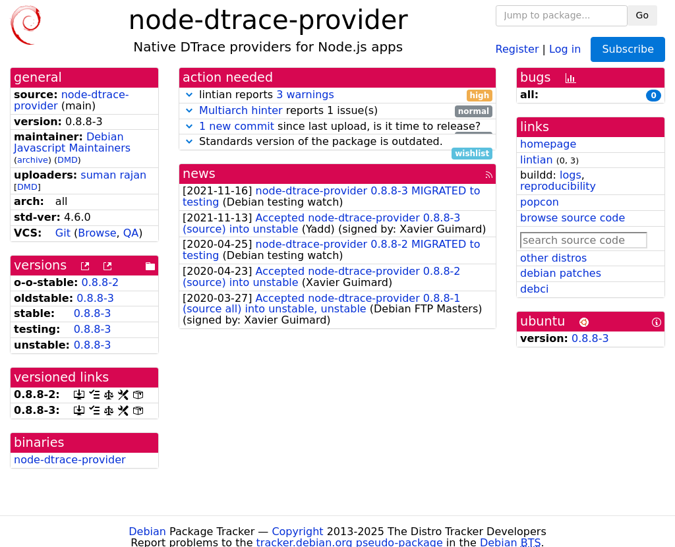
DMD (67, 160)
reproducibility (558, 186)
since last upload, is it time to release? (337, 126)
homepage (548, 144)
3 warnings (305, 94)
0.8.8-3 (95, 298)
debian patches (560, 273)
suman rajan (113, 175)
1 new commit (236, 126)
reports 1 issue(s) (337, 111)
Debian (147, 531)
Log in (565, 48)
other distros (553, 258)
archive (32, 160)
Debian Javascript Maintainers (72, 142)
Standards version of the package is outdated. (337, 142)
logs (570, 175)
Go (642, 15)
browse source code (572, 218)
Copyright (297, 531)
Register (517, 48)
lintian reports (337, 95)
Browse (97, 233)
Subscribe (628, 49)
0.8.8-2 (100, 282)
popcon (539, 202)
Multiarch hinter (241, 110)
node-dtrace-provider (70, 459)
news (199, 173)
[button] (189, 94)
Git (63, 233)
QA (131, 233)
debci (534, 289)
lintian (536, 160)
